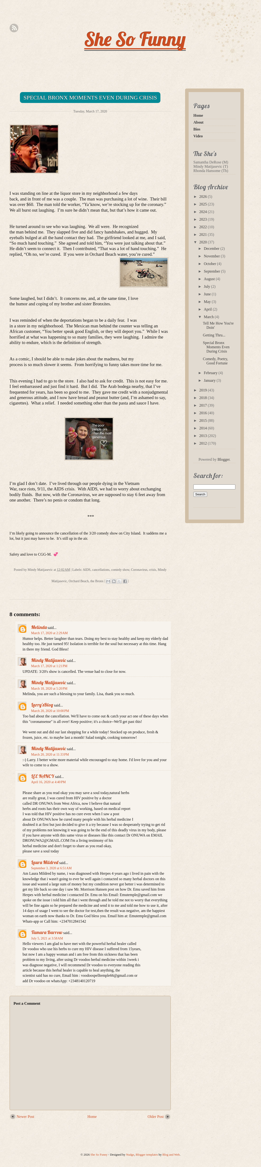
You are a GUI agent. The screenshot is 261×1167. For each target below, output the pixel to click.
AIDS (87, 570)
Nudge (130, 1154)
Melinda (39, 627)
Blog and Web (171, 1154)
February (211, 373)
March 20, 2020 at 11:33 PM (50, 754)
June (208, 294)
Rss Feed (13, 28)
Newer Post (25, 1117)
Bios (196, 129)
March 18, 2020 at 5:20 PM (49, 688)
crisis (152, 570)
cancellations (100, 570)
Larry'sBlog (42, 705)
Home (92, 1117)
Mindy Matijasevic (48, 660)
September (212, 271)
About (198, 122)
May (208, 302)
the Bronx (97, 581)
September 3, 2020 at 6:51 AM (51, 868)
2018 (203, 398)
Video (198, 136)
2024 (203, 212)
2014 (203, 428)
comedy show (120, 570)
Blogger (224, 459)
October (210, 264)
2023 (203, 219)
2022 (203, 227)
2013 (203, 436)
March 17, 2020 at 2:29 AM (49, 633)
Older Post (156, 1117)
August (210, 279)
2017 (203, 405)
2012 (203, 443)
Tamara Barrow (46, 932)
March (209, 317)
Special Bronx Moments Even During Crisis (90, 97)
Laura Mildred (44, 862)
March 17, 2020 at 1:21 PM (49, 666)
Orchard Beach (79, 581)
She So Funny (135, 39)
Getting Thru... (214, 335)
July (207, 286)
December (212, 248)
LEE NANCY (42, 776)
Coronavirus (139, 570)
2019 (203, 390)
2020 (203, 242)
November (212, 256)
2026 (203, 197)
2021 (203, 234)
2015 (203, 420)
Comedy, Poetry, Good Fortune (215, 361)
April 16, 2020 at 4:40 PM (48, 782)
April (208, 309)
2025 (203, 204)
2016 (203, 413)
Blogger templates (147, 1154)
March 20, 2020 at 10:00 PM (50, 711)
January (210, 380)
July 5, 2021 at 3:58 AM (47, 938)
